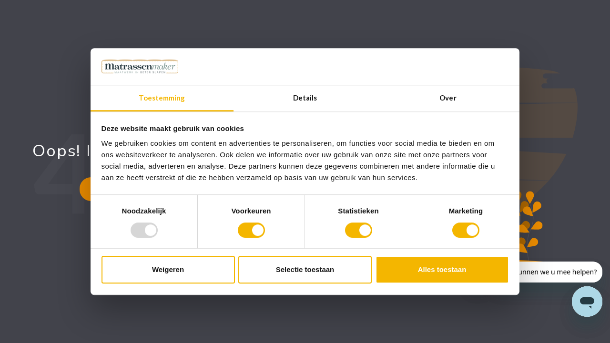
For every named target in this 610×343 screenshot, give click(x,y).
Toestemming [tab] (162, 97)
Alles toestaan (442, 269)
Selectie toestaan (305, 269)
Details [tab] (305, 97)
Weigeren (168, 269)
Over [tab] (447, 97)
